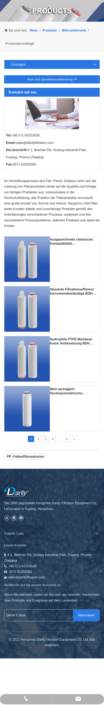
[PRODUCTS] (52, 11)
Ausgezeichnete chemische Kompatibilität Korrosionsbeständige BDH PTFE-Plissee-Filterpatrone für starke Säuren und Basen (73, 242)
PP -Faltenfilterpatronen (25, 456)
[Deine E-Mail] (42, 615)
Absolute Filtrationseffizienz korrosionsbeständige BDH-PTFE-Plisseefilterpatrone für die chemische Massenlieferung (75, 292)
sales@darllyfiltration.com (35, 143)
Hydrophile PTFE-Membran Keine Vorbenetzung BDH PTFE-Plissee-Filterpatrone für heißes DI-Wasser (73, 341)
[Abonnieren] (86, 615)
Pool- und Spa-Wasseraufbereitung (52, 79)
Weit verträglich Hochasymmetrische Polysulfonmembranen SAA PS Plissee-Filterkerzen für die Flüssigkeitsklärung (74, 391)
